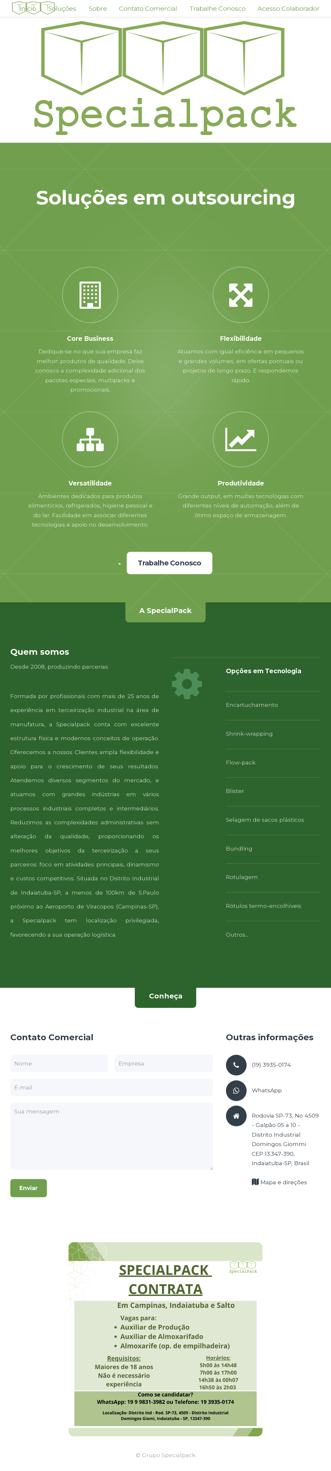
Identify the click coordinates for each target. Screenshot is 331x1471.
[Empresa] (164, 1063)
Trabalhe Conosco (217, 8)
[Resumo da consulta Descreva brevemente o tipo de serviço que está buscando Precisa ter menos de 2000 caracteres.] (111, 1136)
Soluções (62, 8)
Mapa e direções (283, 1182)
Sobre (98, 8)
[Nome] (59, 1063)
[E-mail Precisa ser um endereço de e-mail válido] (111, 1087)
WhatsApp (267, 1090)
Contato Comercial (148, 8)
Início (27, 8)
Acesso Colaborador (289, 8)
